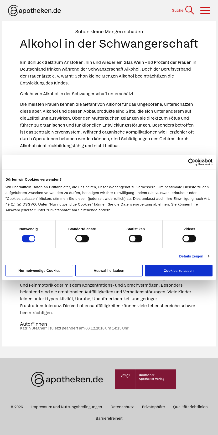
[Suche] (183, 10)
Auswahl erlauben (109, 270)
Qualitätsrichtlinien (190, 406)
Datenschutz (122, 406)
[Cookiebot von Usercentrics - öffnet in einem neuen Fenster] (192, 162)
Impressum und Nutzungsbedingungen (66, 406)
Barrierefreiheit (109, 418)
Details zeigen (191, 256)
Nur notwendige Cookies (39, 270)
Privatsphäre (153, 406)
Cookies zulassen (179, 270)
